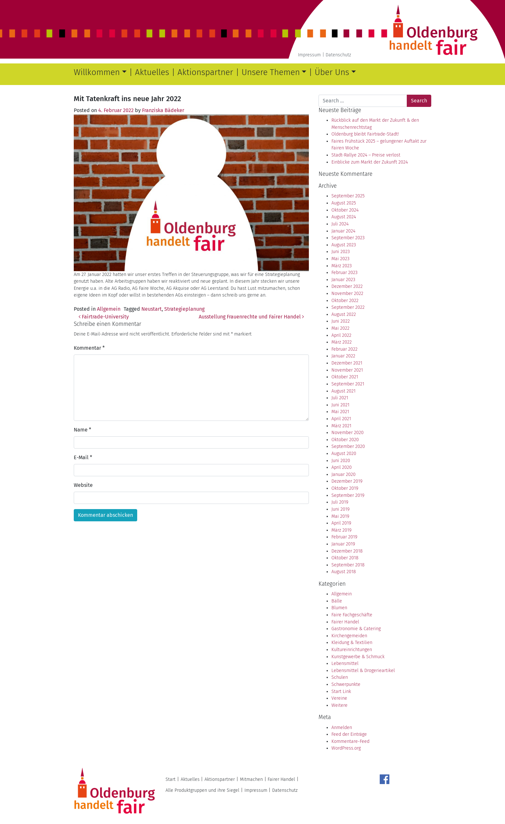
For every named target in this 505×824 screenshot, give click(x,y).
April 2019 (341, 523)
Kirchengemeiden (349, 636)
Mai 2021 (340, 411)
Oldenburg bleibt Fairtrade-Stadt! (365, 134)
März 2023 (341, 266)
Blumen (339, 608)
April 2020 (341, 467)
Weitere (339, 705)
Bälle (336, 601)
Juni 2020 (340, 460)
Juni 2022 (340, 321)
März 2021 (341, 426)
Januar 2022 (343, 356)
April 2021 (341, 418)
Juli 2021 (339, 398)
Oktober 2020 (345, 439)
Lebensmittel (344, 663)
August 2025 (343, 203)
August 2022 (343, 314)
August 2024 (343, 217)
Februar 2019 (344, 537)
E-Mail (83, 457)
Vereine (339, 698)
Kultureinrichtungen (351, 649)
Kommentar (89, 348)
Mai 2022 (340, 328)
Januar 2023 (343, 279)
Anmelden (341, 727)
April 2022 (341, 335)
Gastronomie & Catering (356, 628)
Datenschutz (338, 55)
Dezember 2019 (346, 481)
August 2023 (343, 245)
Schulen (339, 677)
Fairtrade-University (104, 317)
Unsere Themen (271, 72)
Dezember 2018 (347, 551)
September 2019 (347, 495)
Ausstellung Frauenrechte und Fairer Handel (251, 317)
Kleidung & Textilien (351, 642)
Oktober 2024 (344, 210)
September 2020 (348, 446)
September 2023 (348, 238)
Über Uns (332, 72)
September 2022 (348, 307)
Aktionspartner (205, 72)
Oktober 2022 (344, 300)
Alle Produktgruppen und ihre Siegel (202, 790)
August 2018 (343, 571)
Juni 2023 (340, 251)
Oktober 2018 (344, 558)
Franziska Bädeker (163, 110)
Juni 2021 (340, 405)
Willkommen (97, 72)
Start (171, 779)
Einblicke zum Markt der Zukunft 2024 (369, 162)
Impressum (309, 55)
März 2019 (341, 530)
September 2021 (347, 384)
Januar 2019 (343, 544)
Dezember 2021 (346, 363)
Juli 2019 (339, 502)
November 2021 (347, 370)
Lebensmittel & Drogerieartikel (363, 670)
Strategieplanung (184, 309)
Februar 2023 (344, 272)
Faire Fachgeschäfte (351, 615)
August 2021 (343, 391)
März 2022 (341, 342)
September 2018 (348, 565)
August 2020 (343, 453)
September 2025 (348, 196)
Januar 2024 (343, 231)
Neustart (151, 309)
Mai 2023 (340, 258)
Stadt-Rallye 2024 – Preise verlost (365, 155)
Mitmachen (251, 779)
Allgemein (108, 309)
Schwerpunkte (345, 684)
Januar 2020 (343, 474)
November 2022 (347, 293)
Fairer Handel (345, 622)
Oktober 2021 (344, 377)
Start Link (341, 691)
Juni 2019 (340, 509)
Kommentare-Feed (350, 741)
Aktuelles (152, 72)
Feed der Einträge (349, 734)
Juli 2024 (339, 224)
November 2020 (347, 432)
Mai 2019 (340, 516)
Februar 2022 (344, 349)
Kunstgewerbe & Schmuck (358, 656)
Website (83, 485)
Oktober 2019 (344, 488)
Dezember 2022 (347, 286)
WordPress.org (346, 748)
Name (82, 430)
